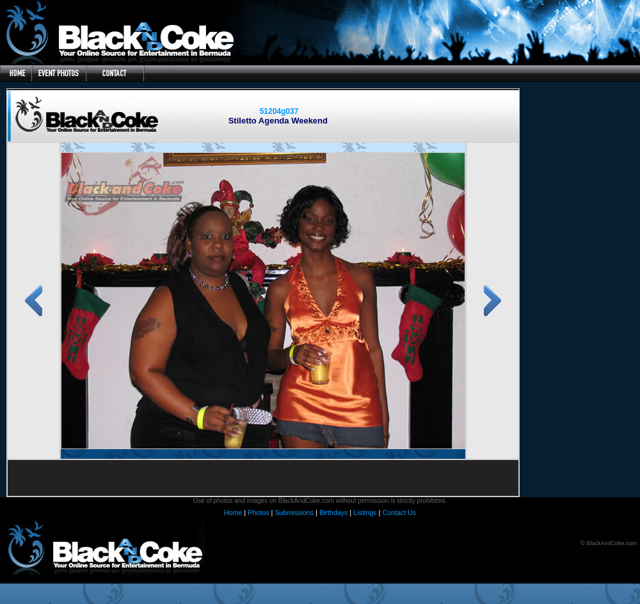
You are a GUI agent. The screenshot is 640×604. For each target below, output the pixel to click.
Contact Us (399, 512)
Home (233, 512)
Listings (364, 512)
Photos (258, 512)
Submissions (294, 512)
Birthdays (333, 512)
